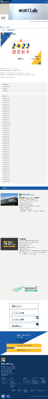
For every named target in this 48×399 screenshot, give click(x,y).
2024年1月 (5, 144)
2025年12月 (6, 104)
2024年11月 (6, 125)
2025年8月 (5, 110)
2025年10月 (6, 108)
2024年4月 (5, 138)
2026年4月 (5, 98)
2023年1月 (5, 159)
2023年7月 (5, 150)
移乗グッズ (5, 382)
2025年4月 (5, 117)
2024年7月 (5, 131)
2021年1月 (5, 178)
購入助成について (36, 381)
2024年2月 (5, 142)
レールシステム (6, 379)
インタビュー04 (27, 382)
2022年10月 (6, 163)
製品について (35, 379)
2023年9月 (5, 148)
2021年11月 (6, 174)
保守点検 (12, 384)
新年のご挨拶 (5, 27)
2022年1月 (5, 171)
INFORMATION (6, 86)
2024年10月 (6, 127)
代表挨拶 (43, 379)
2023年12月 (6, 146)
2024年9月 (5, 129)
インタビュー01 (27, 379)
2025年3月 (5, 119)
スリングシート (6, 381)
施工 (12, 380)
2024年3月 (5, 140)
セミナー (12, 383)
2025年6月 (5, 115)
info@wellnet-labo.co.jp (27, 201)
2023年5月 (5, 155)
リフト (4, 380)
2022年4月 (5, 169)
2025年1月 (5, 121)
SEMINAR (5, 90)
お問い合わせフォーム (24, 349)
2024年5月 (5, 136)
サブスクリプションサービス (16, 382)
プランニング (13, 379)
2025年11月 (6, 106)
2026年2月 (5, 100)
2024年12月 (6, 123)
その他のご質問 (35, 382)
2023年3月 (5, 157)
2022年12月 (6, 161)
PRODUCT (5, 88)
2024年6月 (5, 134)
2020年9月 (5, 180)
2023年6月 (5, 153)
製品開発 (12, 381)
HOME (30, 21)
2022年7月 (5, 167)
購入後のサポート (36, 380)
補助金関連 (44, 381)
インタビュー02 (27, 380)
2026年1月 (5, 102)
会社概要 (43, 380)
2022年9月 (5, 165)
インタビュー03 (27, 381)
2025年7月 (5, 113)
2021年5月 (5, 176)
